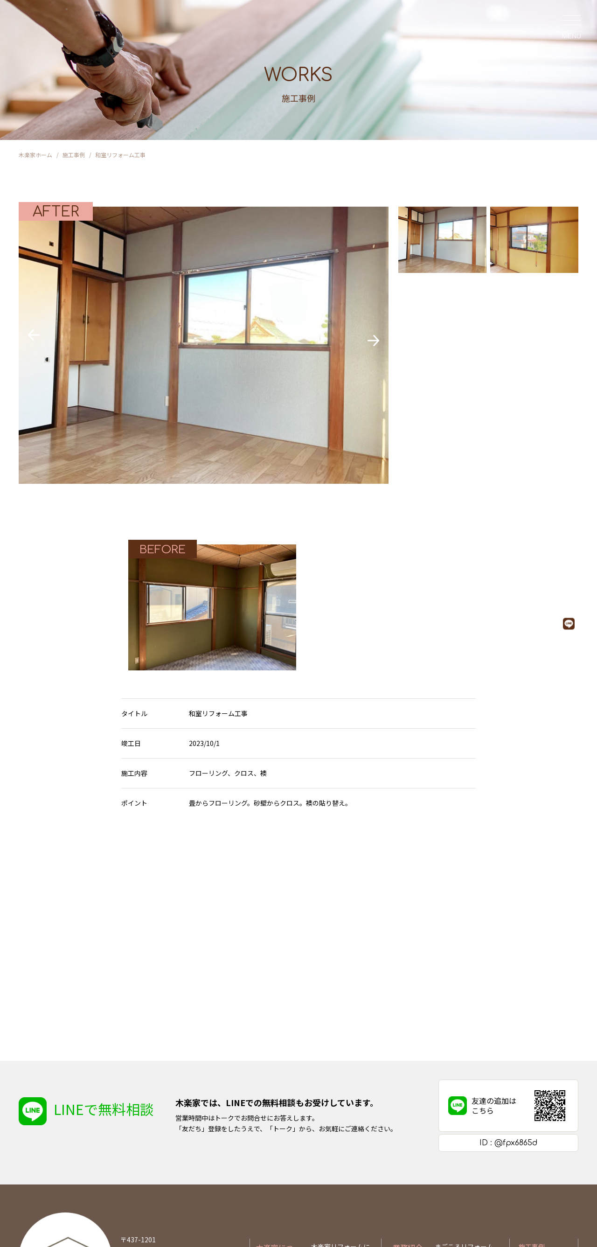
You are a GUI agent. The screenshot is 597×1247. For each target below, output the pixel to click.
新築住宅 (448, 1168)
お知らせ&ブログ (544, 1142)
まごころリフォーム (464, 1126)
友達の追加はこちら (494, 986)
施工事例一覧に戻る (298, 858)
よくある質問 (330, 1168)
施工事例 (532, 1126)
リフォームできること (467, 1137)
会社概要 (324, 1152)
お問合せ (532, 1157)
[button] (34, 335)
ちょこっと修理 (457, 1152)
